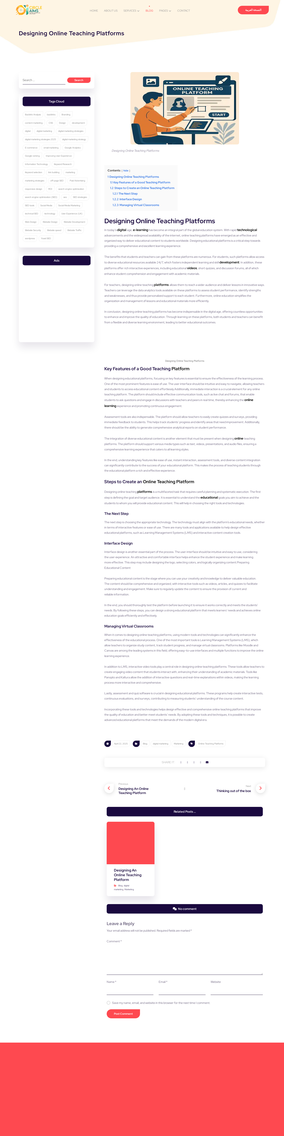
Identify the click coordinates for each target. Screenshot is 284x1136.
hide (127, 172)
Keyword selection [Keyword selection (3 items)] (59, 186)
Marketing (178, 828)
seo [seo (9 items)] (67, 220)
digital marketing (160, 828)
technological (114, 237)
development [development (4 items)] (33, 135)
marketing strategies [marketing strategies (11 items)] (52, 194)
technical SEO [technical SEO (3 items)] (61, 236)
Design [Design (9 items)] (64, 127)
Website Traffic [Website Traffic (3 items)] (76, 262)
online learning (221, 434)
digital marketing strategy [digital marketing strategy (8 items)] (38, 160)
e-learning (143, 231)
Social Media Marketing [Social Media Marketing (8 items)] (37, 236)
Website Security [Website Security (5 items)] (35, 262)
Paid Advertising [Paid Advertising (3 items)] (34, 203)
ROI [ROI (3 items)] (74, 203)
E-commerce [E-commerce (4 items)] (63, 160)
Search (77, 82)
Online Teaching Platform (168, 526)
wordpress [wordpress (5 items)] (31, 270)
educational (253, 542)
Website (217, 1070)
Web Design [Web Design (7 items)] (60, 245)
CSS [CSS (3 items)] (53, 127)
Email (162, 1070)
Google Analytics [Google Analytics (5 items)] (56, 169)
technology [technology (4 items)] (79, 236)
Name (109, 1070)
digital (124, 231)
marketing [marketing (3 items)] (31, 194)
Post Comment (121, 1102)
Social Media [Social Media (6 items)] (68, 228)
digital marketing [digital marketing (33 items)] (65, 135)
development (120, 272)
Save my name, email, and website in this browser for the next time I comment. (159, 1091)
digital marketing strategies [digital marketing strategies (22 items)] (39, 144)
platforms (170, 295)
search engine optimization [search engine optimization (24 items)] (39, 211)
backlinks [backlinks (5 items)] (53, 118)
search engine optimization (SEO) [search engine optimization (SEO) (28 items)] (43, 220)
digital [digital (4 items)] (48, 135)
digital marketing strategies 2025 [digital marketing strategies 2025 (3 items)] (42, 152)
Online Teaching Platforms (210, 828)
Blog (145, 828)
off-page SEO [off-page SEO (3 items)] (74, 194)
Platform (180, 394)
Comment (111, 1030)
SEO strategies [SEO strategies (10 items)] (34, 228)
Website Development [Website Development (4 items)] (58, 253)
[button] (171, 849)
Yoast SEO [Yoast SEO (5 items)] (48, 270)
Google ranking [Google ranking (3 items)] (77, 169)
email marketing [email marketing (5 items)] (34, 169)
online (259, 480)
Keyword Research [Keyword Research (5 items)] (35, 186)
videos (258, 272)
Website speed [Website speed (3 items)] (56, 262)
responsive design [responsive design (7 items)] (57, 203)
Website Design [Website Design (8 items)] (34, 253)
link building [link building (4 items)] (79, 186)
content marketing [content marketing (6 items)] (35, 127)
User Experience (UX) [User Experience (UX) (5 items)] (37, 245)
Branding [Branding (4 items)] (68, 118)
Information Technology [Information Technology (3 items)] (70, 177)
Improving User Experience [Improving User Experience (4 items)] (40, 177)
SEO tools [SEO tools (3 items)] (51, 228)
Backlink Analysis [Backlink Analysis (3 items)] (34, 118)
